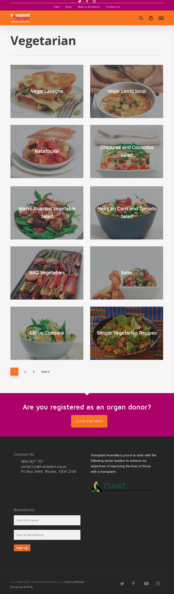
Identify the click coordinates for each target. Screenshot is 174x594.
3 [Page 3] (33, 371)
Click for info (89, 421)
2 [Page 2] (25, 371)
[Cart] (151, 18)
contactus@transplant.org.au (44, 466)
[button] (161, 18)
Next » (45, 371)
